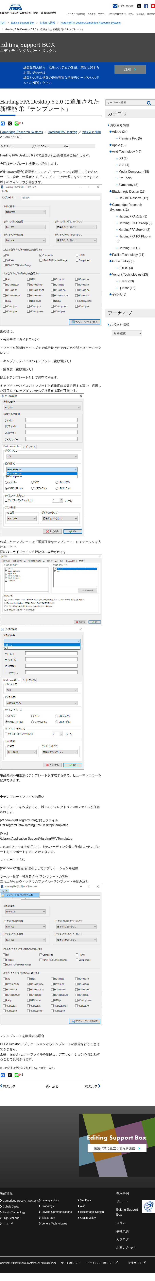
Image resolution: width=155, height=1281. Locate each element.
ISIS (121, 165)
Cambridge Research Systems (21, 132)
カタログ (151, 14)
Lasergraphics (49, 1200)
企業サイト (137, 1262)
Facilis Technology (125, 254)
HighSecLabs (9, 1218)
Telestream (47, 1217)
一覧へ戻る (51, 1086)
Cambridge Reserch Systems (19, 1200)
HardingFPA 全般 (130, 216)
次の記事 (92, 1086)
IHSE (6, 1223)
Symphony (125, 184)
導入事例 (91, 14)
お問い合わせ (123, 6)
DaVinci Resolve (130, 198)
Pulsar (122, 281)
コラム (131, 14)
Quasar (123, 288)
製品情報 (6, 1193)
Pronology (46, 1206)
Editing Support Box (117, 14)
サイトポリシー (70, 1262)
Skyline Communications (55, 1211)
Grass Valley (121, 261)
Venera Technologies (126, 274)
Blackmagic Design (125, 191)
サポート (102, 14)
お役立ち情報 (91, 132)
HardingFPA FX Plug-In (134, 236)
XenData (84, 1200)
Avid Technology (123, 151)
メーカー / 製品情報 (76, 14)
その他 (117, 294)
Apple (116, 145)
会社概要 (141, 14)
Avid (81, 1206)
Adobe (116, 131)
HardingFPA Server (132, 229)
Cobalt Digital (9, 1206)
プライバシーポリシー (102, 1262)
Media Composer (130, 171)
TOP (2, 22)
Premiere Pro (127, 138)
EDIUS (123, 268)
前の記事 (7, 1086)
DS (120, 158)
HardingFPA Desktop (62, 132)
